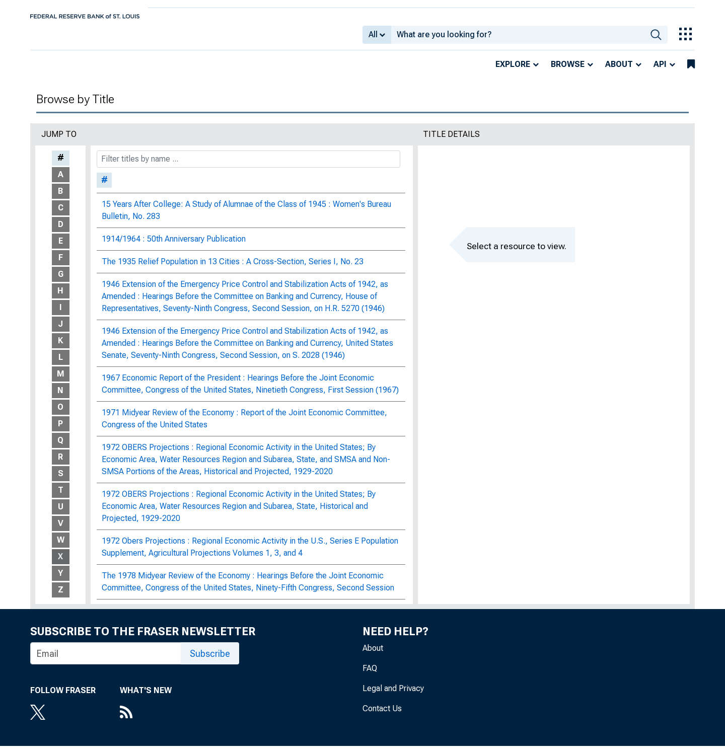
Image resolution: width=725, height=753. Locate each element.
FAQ (369, 675)
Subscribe (210, 660)
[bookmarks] (691, 71)
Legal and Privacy (393, 695)
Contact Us (382, 715)
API (660, 71)
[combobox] (518, 38)
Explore (512, 71)
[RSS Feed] (146, 720)
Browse (568, 71)
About (619, 71)
